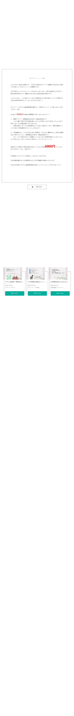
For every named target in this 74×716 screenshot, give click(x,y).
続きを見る (14, 293)
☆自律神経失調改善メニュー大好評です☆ (40, 282)
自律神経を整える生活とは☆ (59, 282)
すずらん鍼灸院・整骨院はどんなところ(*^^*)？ (19, 282)
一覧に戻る (37, 187)
